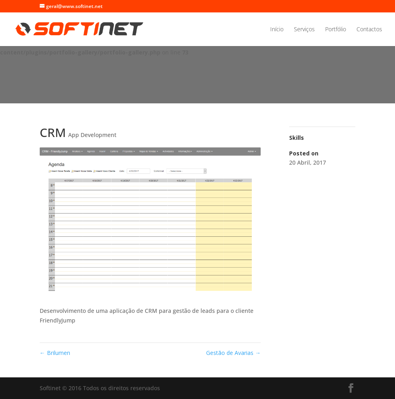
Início (277, 29)
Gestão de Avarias (233, 353)
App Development (92, 135)
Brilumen (55, 353)
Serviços (304, 29)
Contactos (369, 29)
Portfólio (335, 29)
